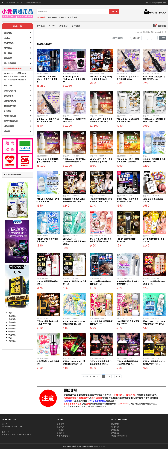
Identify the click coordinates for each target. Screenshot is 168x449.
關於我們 (115, 423)
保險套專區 (17, 126)
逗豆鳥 (61, 17)
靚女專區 (17, 53)
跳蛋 (49, 17)
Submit (162, 37)
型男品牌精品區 (17, 120)
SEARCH (113, 12)
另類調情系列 (17, 100)
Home (135, 32)
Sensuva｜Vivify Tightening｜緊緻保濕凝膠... (74, 78)
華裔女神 (73, 17)
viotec (17, 37)
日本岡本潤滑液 (10, 76)
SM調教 (17, 110)
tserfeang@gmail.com (157, 2)
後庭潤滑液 (22, 79)
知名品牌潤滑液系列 (17, 68)
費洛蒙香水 (17, 95)
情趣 (10, 312)
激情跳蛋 (17, 58)
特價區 (17, 131)
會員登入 (162, 13)
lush (67, 17)
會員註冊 (153, 13)
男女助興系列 (17, 63)
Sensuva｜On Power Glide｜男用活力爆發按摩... (47, 78)
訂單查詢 (76, 25)
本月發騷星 (17, 42)
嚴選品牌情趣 (17, 105)
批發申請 (115, 426)
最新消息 (60, 426)
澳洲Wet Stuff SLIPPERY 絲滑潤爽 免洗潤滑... (74, 240)
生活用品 (17, 32)
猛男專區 (17, 47)
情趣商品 (12, 319)
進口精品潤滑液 (10, 79)
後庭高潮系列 (17, 90)
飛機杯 (54, 17)
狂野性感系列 (17, 115)
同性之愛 (17, 85)
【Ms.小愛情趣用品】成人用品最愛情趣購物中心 (22, 2)
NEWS (52, 25)
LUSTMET (8, 73)
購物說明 (63, 25)
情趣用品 (12, 316)
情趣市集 (12, 331)
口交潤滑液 (22, 76)
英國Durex (21, 73)
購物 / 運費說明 (63, 435)
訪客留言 (115, 432)
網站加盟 (115, 429)
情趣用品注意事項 (119, 435)
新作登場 (41, 25)
